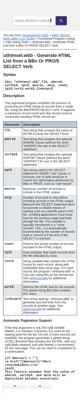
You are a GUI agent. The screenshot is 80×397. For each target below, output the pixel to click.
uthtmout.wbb (38, 278)
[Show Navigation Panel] (68, 9)
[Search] (64, 20)
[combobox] (34, 20)
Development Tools (35, 35)
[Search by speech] (47, 20)
